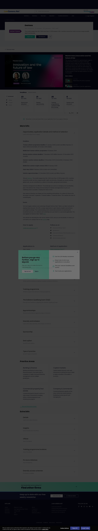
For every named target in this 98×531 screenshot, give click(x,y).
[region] (49, 528)
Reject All (75, 528)
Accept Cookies (85, 528)
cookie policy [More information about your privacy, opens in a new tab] (45, 529)
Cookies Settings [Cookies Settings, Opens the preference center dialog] (64, 528)
